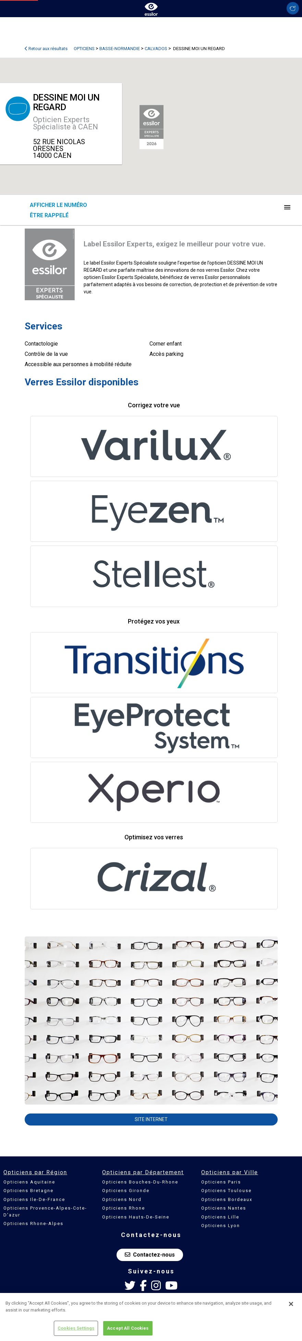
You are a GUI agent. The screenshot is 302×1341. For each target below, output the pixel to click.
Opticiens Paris (221, 1182)
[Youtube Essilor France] (171, 1286)
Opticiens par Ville (229, 1172)
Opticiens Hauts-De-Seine (135, 1217)
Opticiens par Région (35, 1172)
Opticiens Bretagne (28, 1190)
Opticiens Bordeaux (226, 1199)
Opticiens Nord (122, 1199)
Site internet (151, 1119)
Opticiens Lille (220, 1217)
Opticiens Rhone (123, 1208)
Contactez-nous (150, 1254)
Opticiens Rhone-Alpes (33, 1223)
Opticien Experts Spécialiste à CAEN (65, 123)
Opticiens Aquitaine (29, 1182)
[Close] (291, 1304)
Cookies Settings (76, 1328)
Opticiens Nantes (223, 1208)
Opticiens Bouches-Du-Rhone (140, 1182)
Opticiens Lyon (220, 1225)
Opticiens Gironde (125, 1190)
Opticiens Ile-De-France (34, 1199)
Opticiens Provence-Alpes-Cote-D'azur (45, 1211)
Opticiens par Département (143, 1172)
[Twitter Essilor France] (130, 1286)
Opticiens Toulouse (226, 1190)
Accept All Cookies (127, 1328)
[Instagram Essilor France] (155, 1286)
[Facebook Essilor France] (143, 1286)
